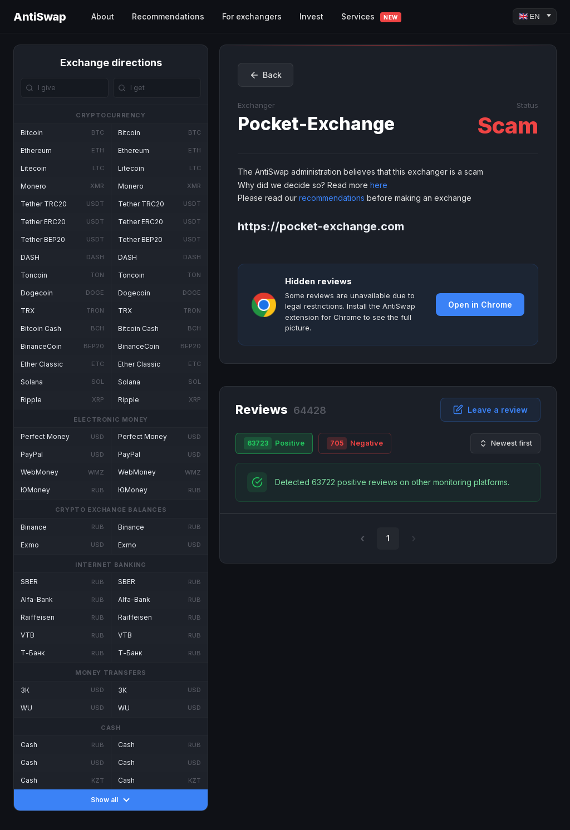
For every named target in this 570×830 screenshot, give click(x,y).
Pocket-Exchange (316, 124)
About (102, 16)
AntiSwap (39, 16)
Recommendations (168, 16)
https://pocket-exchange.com (321, 226)
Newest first (505, 443)
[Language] (535, 16)
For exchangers (252, 16)
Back (265, 75)
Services (371, 17)
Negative (355, 443)
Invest (311, 16)
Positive (274, 443)
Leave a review (490, 409)
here (378, 185)
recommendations (332, 197)
